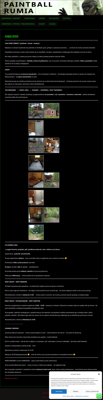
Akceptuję (59, 391)
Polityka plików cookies (68, 396)
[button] (99, 374)
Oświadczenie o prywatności (82, 396)
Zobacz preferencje (92, 391)
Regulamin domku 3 (11, 378)
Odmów (75, 391)
